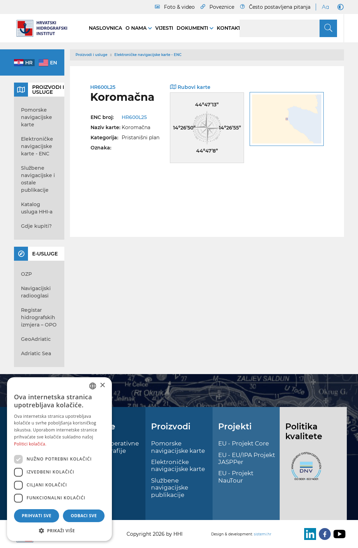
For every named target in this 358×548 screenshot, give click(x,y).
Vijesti (164, 28)
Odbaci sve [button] (84, 516)
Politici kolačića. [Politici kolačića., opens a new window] (30, 444)
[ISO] (304, 470)
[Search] (288, 28)
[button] (59, 530)
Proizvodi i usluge (91, 54)
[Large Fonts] (325, 7)
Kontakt (229, 28)
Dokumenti (193, 28)
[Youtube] (338, 534)
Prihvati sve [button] (36, 516)
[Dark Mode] (339, 7)
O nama (137, 28)
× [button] (102, 385)
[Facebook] (323, 534)
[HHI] (44, 28)
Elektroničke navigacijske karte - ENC (147, 54)
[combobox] (92, 385)
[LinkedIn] (308, 534)
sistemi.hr (262, 534)
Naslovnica (105, 28)
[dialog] (59, 459)
